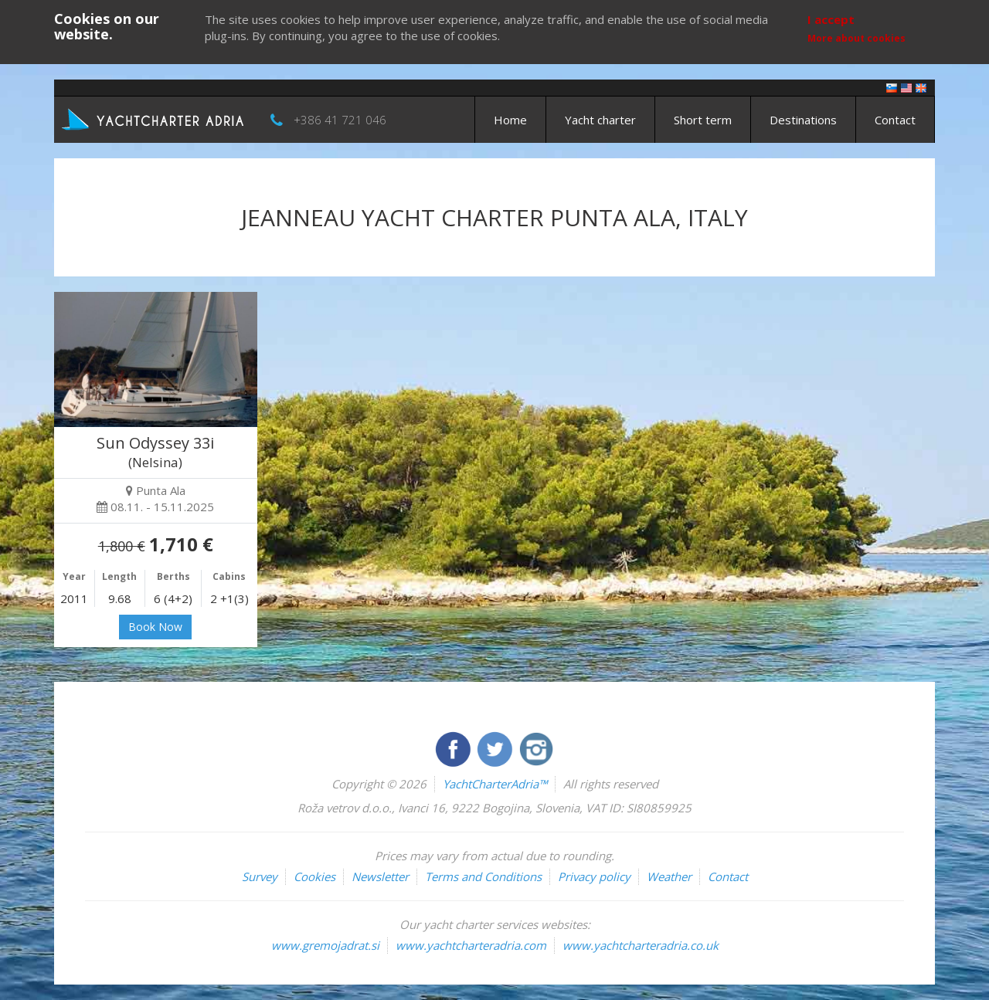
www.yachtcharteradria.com (471, 945)
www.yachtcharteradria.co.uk (640, 945)
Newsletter (380, 876)
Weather (669, 876)
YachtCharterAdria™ (495, 784)
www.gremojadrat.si (325, 945)
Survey (259, 876)
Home (510, 119)
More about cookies (856, 38)
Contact (895, 119)
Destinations (803, 119)
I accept (831, 19)
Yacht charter (600, 119)
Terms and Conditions (483, 876)
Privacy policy (594, 876)
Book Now (155, 626)
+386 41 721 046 (340, 119)
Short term (703, 119)
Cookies (314, 876)
